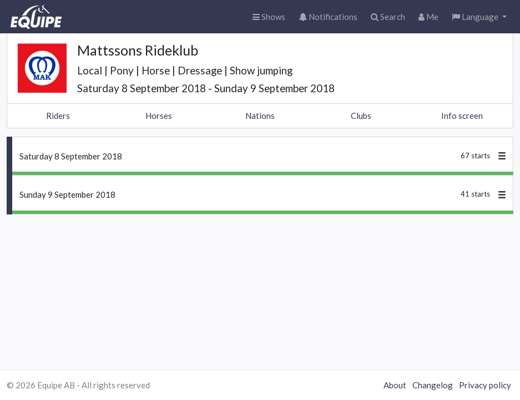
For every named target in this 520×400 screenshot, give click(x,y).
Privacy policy (485, 385)
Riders (58, 116)
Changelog (432, 385)
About (394, 385)
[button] (479, 17)
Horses (158, 116)
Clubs (361, 116)
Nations (260, 116)
